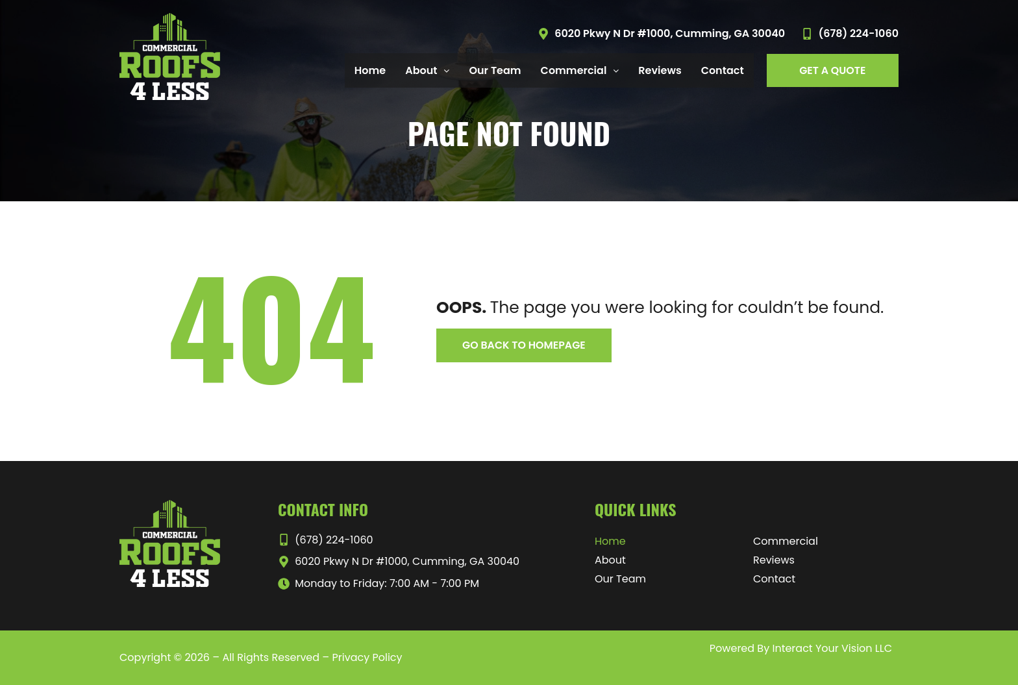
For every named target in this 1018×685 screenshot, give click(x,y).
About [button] (427, 70)
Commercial (785, 541)
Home (370, 70)
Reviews (659, 70)
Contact (722, 70)
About (610, 560)
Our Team (495, 70)
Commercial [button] (580, 70)
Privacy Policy (367, 657)
